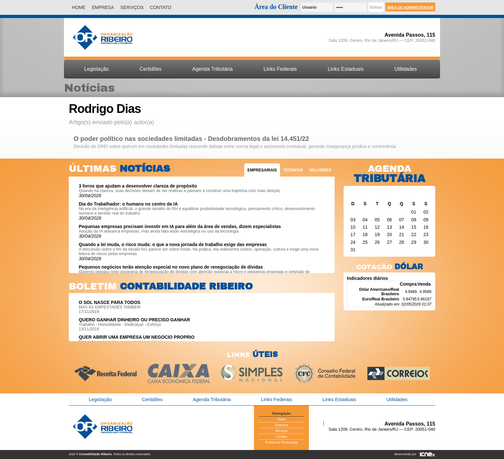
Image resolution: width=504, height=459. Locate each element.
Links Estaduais (346, 69)
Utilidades (405, 69)
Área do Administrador (410, 7)
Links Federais (280, 69)
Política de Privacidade (281, 442)
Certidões (150, 69)
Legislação (96, 69)
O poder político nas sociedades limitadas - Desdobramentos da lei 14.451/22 (191, 138)
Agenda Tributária (212, 69)
